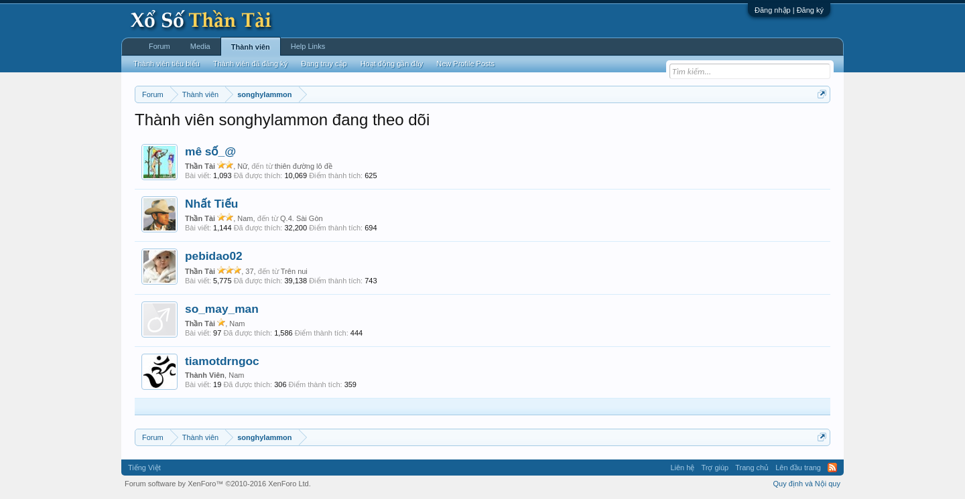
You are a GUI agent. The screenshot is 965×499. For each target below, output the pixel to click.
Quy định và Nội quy (807, 484)
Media (200, 46)
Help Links (308, 46)
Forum (159, 46)
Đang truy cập (323, 64)
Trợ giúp (714, 468)
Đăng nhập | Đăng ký (789, 10)
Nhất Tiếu (211, 203)
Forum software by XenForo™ (218, 484)
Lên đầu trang (798, 468)
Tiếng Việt (144, 468)
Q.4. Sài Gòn (301, 218)
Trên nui (294, 271)
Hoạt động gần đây (392, 64)
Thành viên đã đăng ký (250, 64)
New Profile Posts (465, 64)
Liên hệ (682, 468)
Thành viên (250, 47)
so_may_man (222, 308)
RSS (832, 467)
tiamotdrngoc (222, 361)
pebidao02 (214, 256)
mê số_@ (210, 151)
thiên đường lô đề (303, 166)
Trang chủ (752, 468)
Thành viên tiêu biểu (166, 64)
